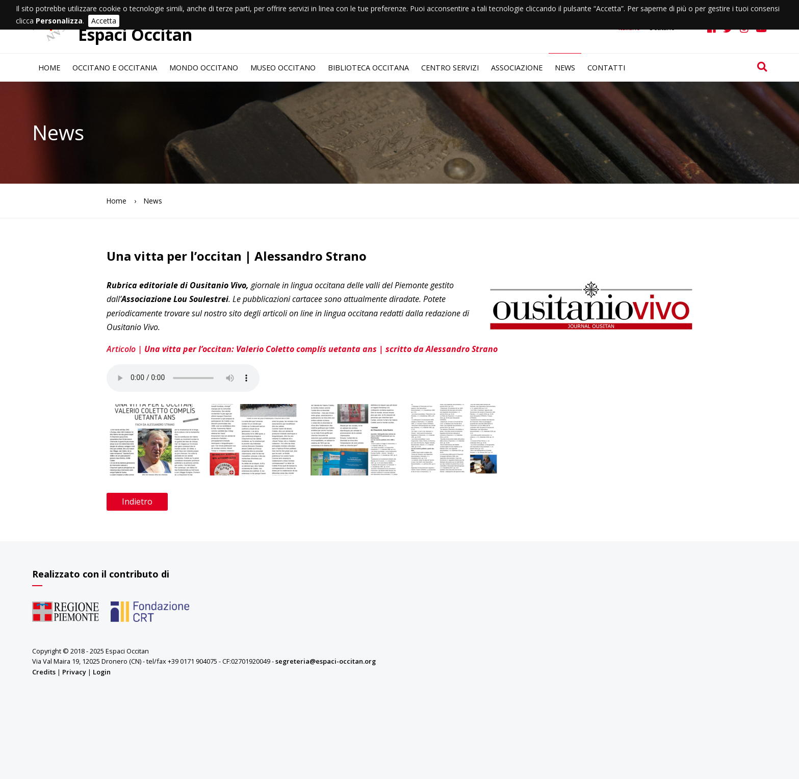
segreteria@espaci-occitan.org (325, 661)
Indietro (137, 501)
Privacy (74, 671)
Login (102, 671)
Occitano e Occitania (114, 67)
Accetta (103, 21)
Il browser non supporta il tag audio (183, 378)
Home (49, 67)
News (565, 67)
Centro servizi (450, 67)
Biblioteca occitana (368, 67)
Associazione (517, 67)
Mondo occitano (203, 67)
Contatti (606, 67)
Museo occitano (283, 67)
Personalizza (59, 21)
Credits (44, 671)
